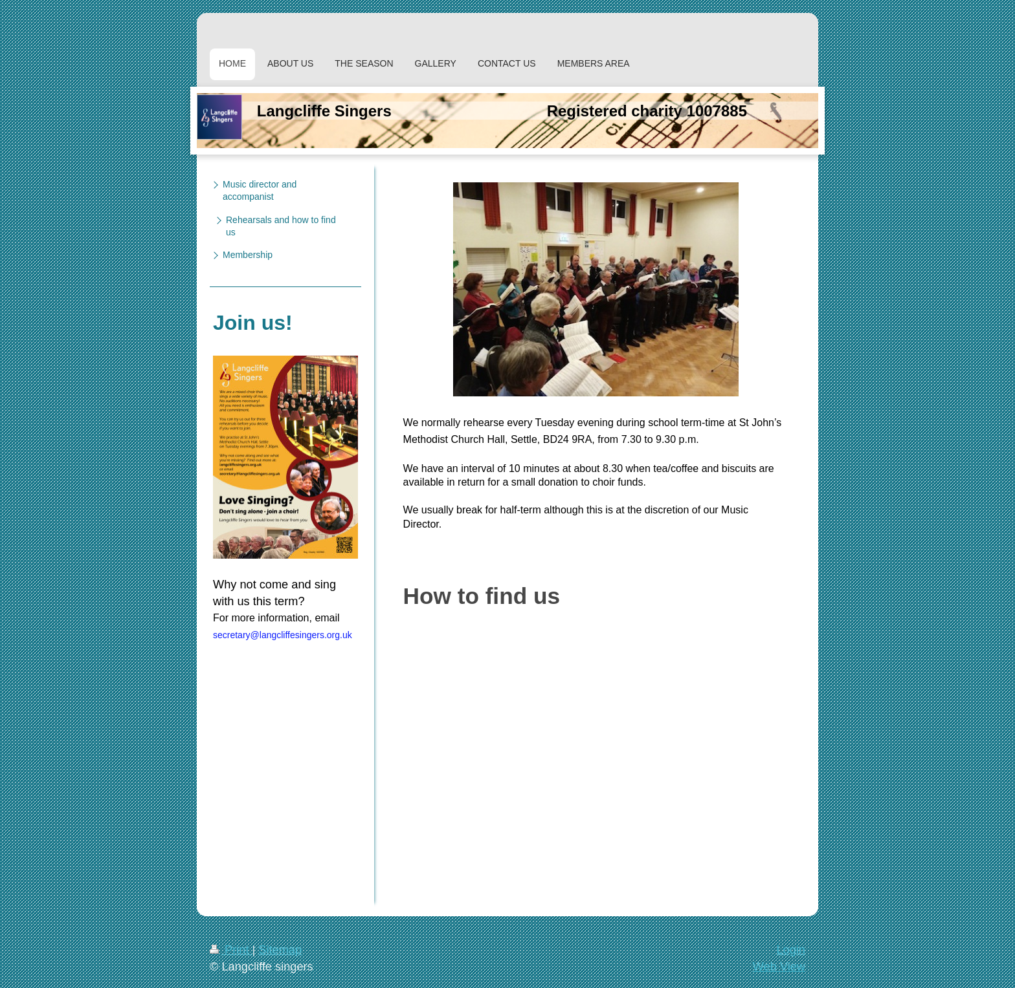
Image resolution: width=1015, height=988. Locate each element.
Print (231, 949)
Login (790, 949)
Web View (779, 966)
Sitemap (280, 949)
